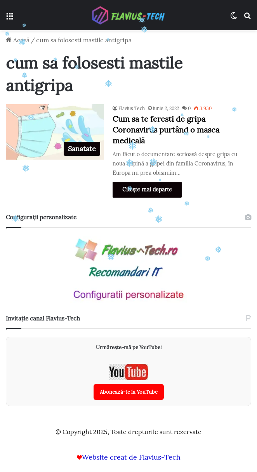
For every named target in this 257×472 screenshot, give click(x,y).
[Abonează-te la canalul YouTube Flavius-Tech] (129, 382)
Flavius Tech (131, 108)
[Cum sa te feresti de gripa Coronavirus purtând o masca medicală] (55, 132)
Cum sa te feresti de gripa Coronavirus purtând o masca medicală (166, 129)
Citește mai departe (147, 189)
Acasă (18, 40)
